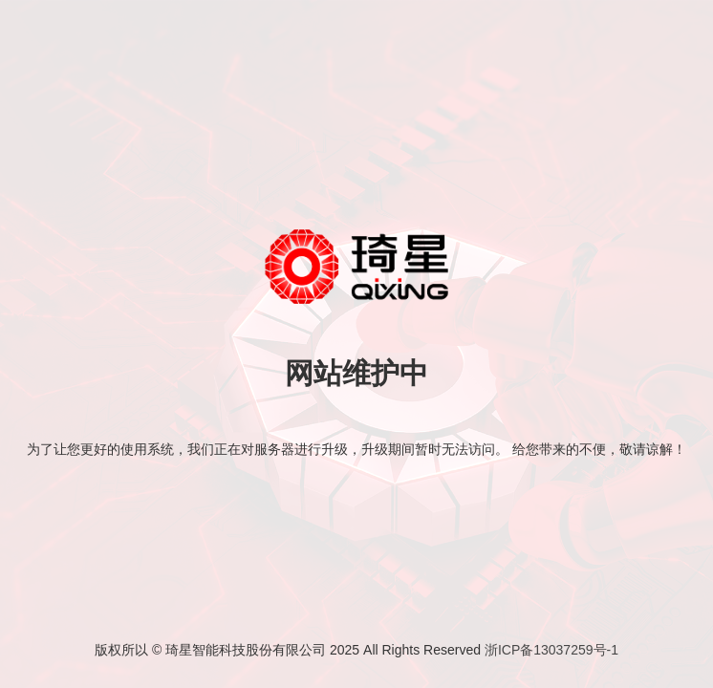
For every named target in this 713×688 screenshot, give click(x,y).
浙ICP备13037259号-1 (551, 649)
